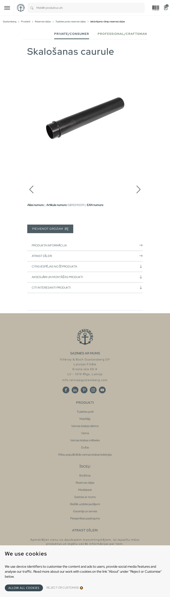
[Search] (31, 8)
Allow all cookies (23, 588)
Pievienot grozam (50, 229)
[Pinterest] (84, 390)
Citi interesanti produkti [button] (87, 287)
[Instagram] (93, 390)
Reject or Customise (63, 587)
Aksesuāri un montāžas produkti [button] (87, 277)
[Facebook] (66, 390)
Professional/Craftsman (122, 34)
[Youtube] (102, 390)
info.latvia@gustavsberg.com (85, 380)
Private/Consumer (71, 34)
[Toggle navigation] (7, 8)
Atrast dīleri (87, 256)
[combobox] (90, 8)
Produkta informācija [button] (87, 245)
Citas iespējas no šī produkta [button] (87, 266)
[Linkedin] (75, 390)
